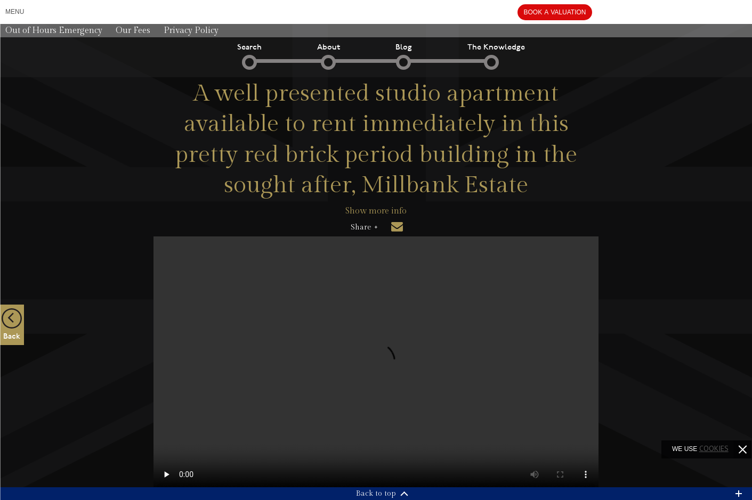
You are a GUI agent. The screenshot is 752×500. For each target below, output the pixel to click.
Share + (364, 227)
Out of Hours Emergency (53, 31)
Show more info (376, 211)
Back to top (376, 493)
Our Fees (133, 31)
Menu (14, 11)
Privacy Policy (191, 31)
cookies (714, 448)
